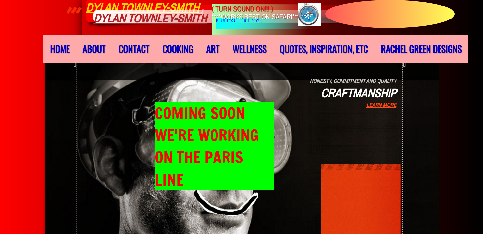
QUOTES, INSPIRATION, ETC (323, 49)
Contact (133, 49)
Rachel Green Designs (421, 49)
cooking (177, 49)
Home (59, 49)
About (93, 49)
